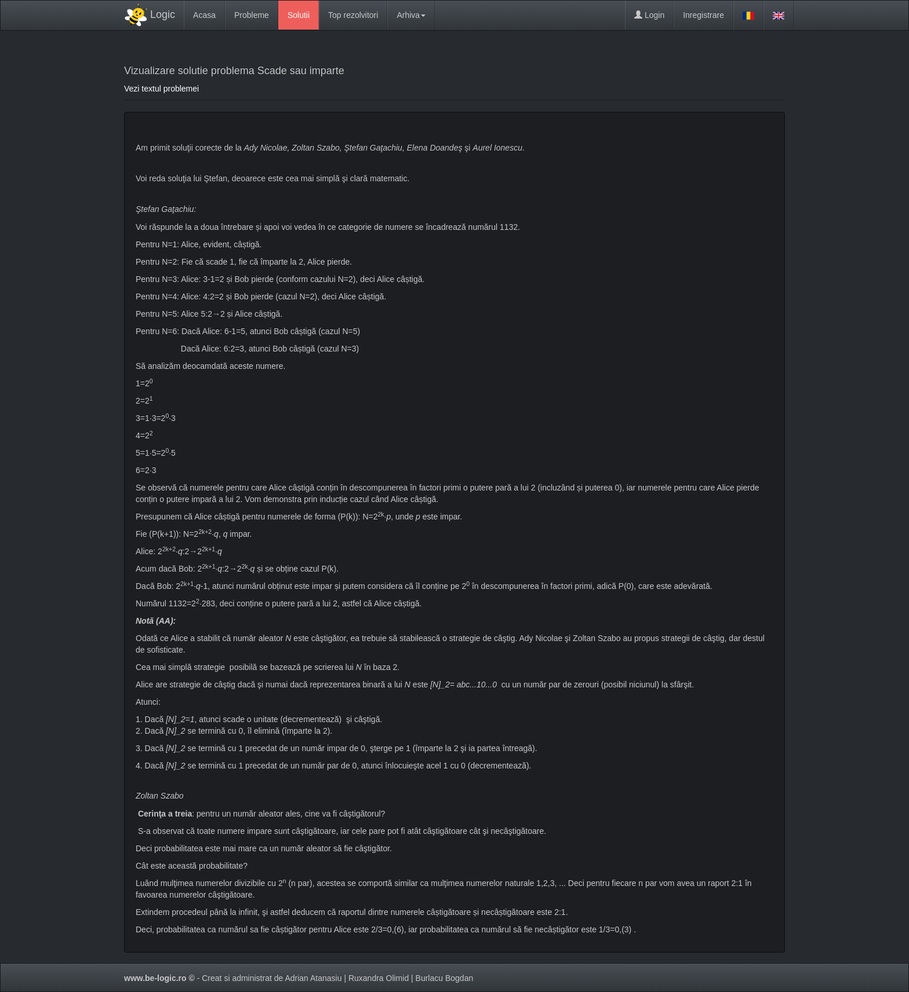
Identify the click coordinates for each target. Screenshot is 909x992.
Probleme (251, 15)
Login (649, 15)
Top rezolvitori (353, 15)
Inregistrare (703, 15)
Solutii (299, 15)
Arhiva (411, 15)
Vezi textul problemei (161, 88)
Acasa (204, 15)
